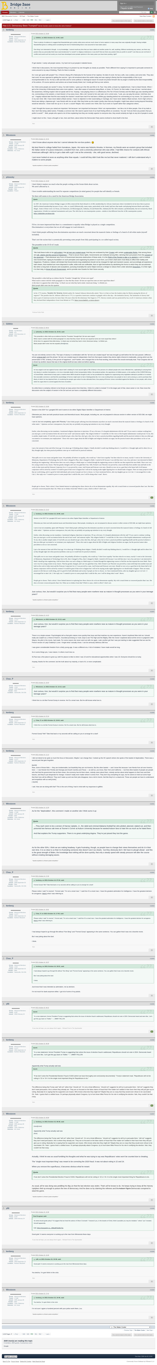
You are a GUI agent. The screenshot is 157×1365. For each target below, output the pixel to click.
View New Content (145, 16)
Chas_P (9, 679)
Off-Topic (22, 16)
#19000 (152, 1290)
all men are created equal (76, 252)
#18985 (152, 403)
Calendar (22, 12)
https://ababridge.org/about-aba (44, 213)
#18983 (152, 177)
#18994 (152, 958)
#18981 (152, 30)
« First (16, 20)
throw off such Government (56, 269)
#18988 (152, 679)
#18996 (152, 1040)
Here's (44, 893)
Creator (112, 252)
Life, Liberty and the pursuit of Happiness (52, 255)
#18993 (152, 906)
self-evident (58, 252)
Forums (5, 12)
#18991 (152, 804)
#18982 (152, 135)
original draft (41, 357)
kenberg (10, 30)
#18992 (152, 872)
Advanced (154, 12)
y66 (7, 1004)
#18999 (152, 1251)
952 (40, 20)
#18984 (152, 324)
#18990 (152, 751)
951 (36, 20)
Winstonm (10, 135)
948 (24, 20)
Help (150, 9)
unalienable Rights (130, 252)
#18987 (152, 611)
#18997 (152, 1114)
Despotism (136, 267)
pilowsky (10, 177)
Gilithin (9, 324)
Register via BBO (127, 8)
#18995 (152, 1004)
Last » (48, 20)
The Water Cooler (33, 16)
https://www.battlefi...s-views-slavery (87, 300)
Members (13, 12)
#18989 (152, 712)
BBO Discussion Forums (9, 16)
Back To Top (6, 1361)
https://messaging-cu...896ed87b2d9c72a (50, 1228)
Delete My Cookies (25, 1361)
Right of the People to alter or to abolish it (123, 257)
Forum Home (15, 1361)
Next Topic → (150, 1330)
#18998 (152, 1208)
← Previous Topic (128, 1330)
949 (28, 20)
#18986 (152, 506)
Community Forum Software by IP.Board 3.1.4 (140, 1361)
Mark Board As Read (38, 1361)
